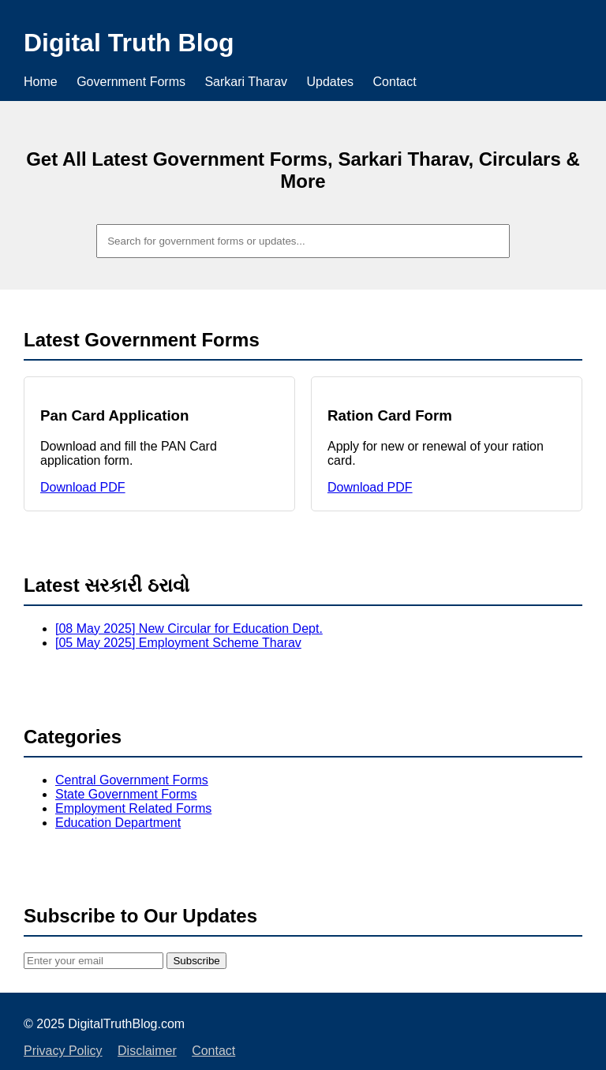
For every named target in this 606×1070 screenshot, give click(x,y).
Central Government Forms (131, 780)
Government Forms (131, 81)
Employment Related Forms (133, 808)
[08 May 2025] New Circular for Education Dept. (189, 628)
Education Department (118, 822)
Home (41, 81)
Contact (395, 81)
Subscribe (196, 961)
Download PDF (82, 487)
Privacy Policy (63, 1050)
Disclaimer (147, 1050)
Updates (330, 81)
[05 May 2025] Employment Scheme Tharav (178, 642)
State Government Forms (126, 794)
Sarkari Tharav (245, 81)
